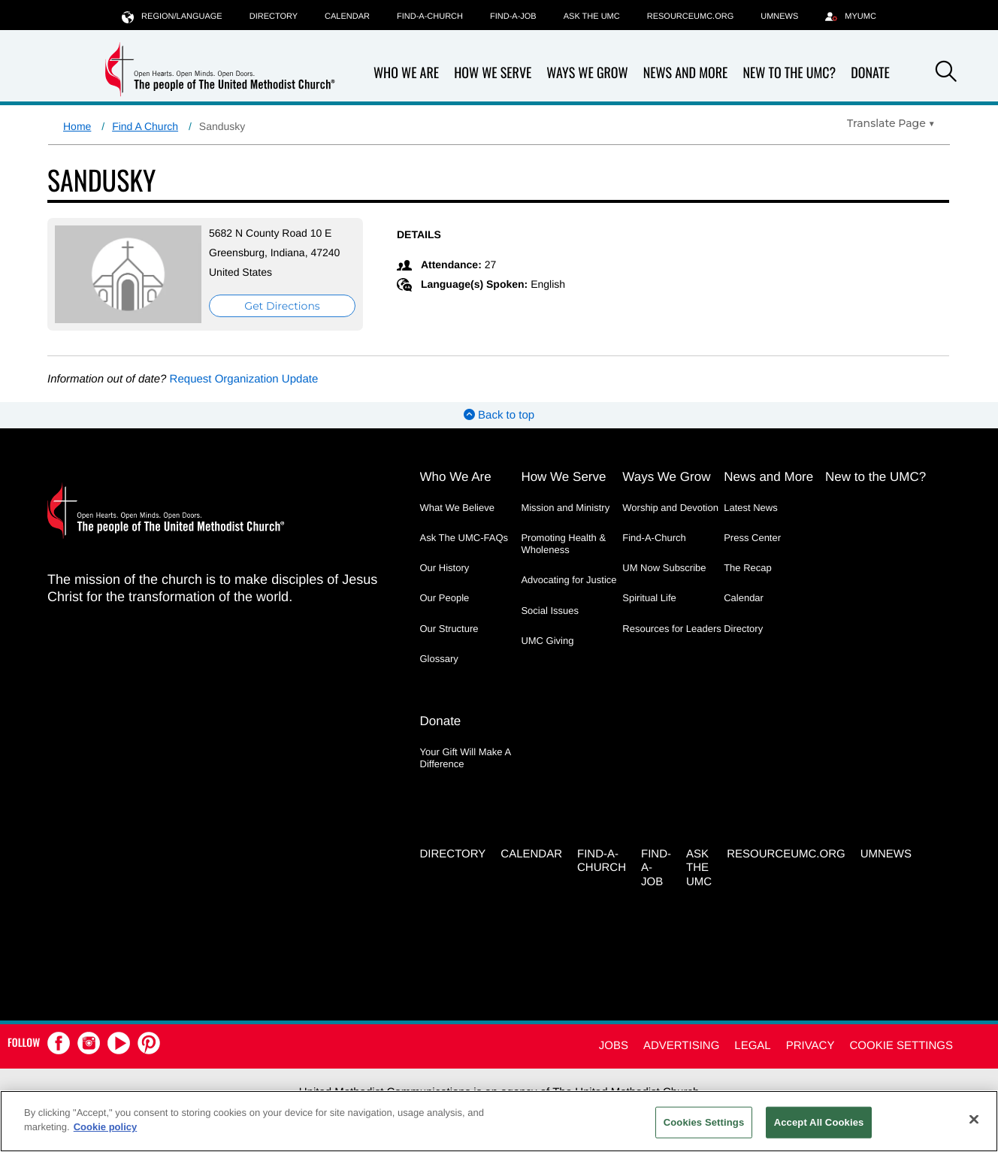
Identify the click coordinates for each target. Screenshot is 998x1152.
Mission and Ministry (565, 507)
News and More (686, 73)
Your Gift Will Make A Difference (465, 758)
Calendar (347, 16)
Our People (445, 597)
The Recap (748, 567)
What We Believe (457, 507)
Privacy (810, 1045)
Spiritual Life (649, 597)
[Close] (973, 1118)
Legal (752, 1045)
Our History (445, 567)
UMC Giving (547, 640)
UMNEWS (779, 16)
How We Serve (492, 73)
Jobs (613, 1045)
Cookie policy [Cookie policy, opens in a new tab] (106, 1126)
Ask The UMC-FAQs (464, 537)
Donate (870, 73)
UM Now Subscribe (664, 567)
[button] (946, 73)
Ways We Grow (587, 73)
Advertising (681, 1045)
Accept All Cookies (819, 1122)
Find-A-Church (430, 16)
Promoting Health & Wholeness (563, 543)
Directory (274, 16)
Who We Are (406, 73)
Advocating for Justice (568, 579)
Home (77, 126)
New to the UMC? (789, 73)
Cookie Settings (901, 1045)
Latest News (751, 507)
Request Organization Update (244, 379)
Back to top (499, 415)
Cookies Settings (704, 1122)
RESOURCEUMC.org (690, 16)
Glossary (439, 658)
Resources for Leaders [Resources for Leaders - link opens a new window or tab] (671, 628)
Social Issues (550, 610)
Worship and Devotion (670, 507)
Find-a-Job (513, 16)
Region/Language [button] (172, 16)
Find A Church (145, 126)
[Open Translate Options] (891, 123)
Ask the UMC (592, 16)
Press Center (752, 537)
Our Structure (449, 628)
